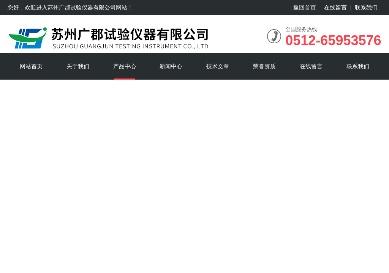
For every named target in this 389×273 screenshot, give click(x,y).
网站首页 (31, 66)
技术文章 (217, 66)
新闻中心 (171, 66)
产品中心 (124, 66)
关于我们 (77, 66)
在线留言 (335, 7)
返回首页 (304, 7)
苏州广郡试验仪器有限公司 (81, 7)
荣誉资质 (264, 66)
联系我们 (366, 7)
